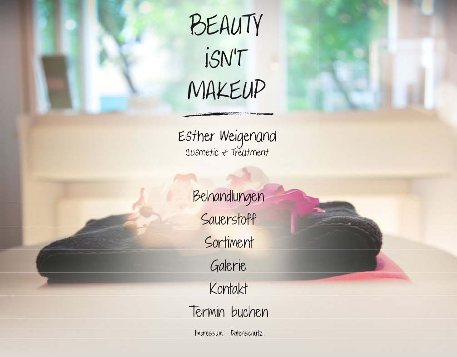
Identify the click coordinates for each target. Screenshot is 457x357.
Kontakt (228, 289)
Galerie (228, 266)
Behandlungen (228, 196)
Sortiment (228, 242)
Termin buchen (228, 312)
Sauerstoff (228, 219)
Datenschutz (246, 333)
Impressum (209, 333)
